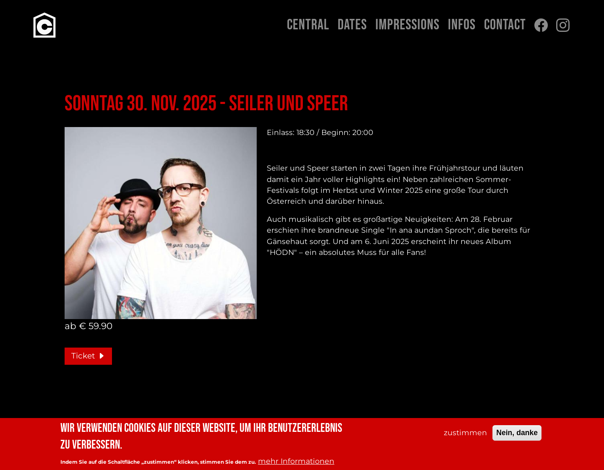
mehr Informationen (296, 462)
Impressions (407, 25)
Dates (352, 25)
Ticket (88, 356)
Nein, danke (517, 434)
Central (308, 25)
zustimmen (465, 433)
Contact (505, 25)
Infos (462, 25)
